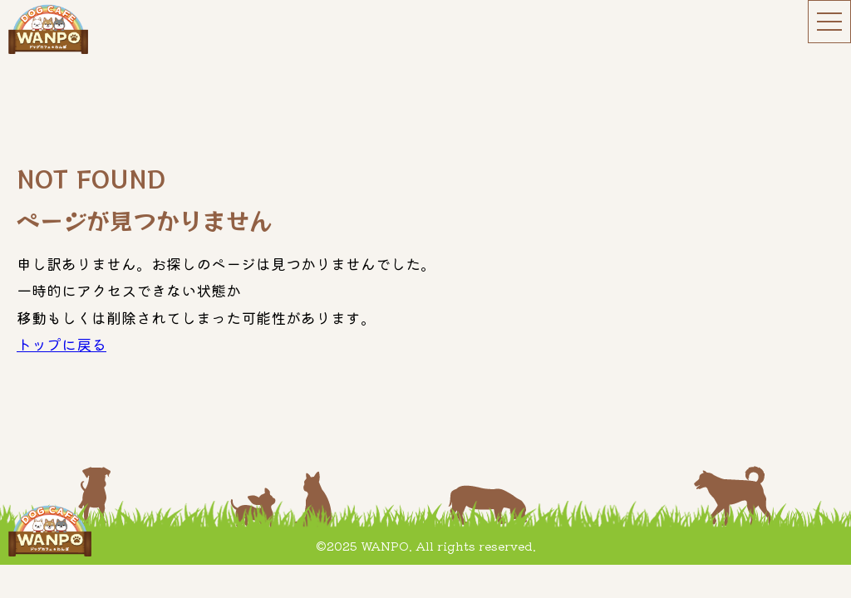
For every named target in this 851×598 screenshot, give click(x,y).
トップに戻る (61, 344)
